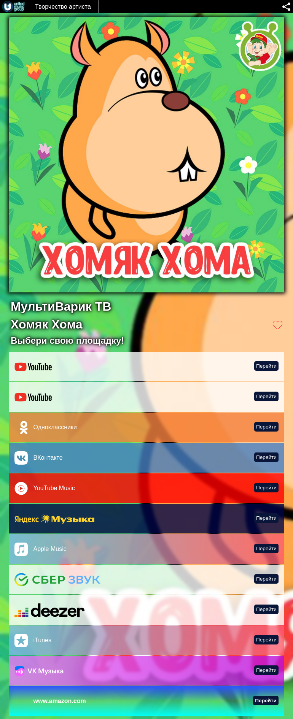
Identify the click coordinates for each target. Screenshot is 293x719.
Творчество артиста (63, 6)
